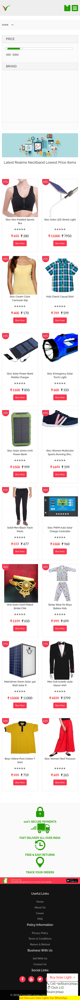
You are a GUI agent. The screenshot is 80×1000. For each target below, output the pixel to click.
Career (40, 913)
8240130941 (55, 992)
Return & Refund (40, 944)
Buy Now (20, 243)
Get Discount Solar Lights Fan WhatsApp (43, 997)
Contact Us (39, 964)
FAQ (40, 918)
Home (40, 901)
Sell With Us (40, 958)
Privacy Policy (40, 933)
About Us (40, 907)
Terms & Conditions (40, 938)
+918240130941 (67, 983)
